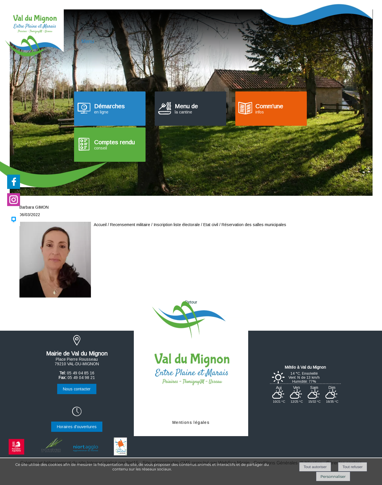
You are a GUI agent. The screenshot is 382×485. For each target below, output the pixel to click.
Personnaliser (333, 476)
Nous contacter (77, 389)
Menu (87, 41)
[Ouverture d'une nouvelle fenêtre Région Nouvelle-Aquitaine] (17, 454)
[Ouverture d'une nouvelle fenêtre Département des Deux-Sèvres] (51, 454)
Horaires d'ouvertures (77, 426)
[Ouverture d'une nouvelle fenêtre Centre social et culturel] (120, 454)
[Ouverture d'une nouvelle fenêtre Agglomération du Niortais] (85, 454)
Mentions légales (191, 422)
